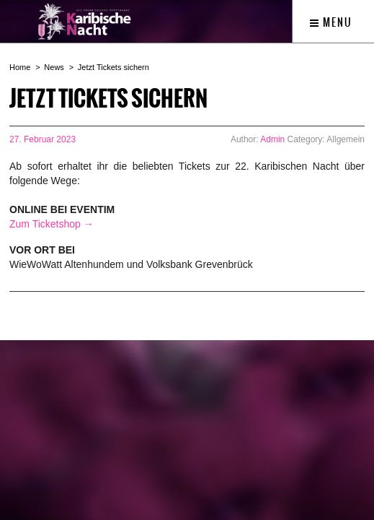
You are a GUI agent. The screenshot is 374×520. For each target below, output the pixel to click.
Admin (272, 139)
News (54, 67)
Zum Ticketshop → (51, 224)
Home (19, 67)
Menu (331, 22)
